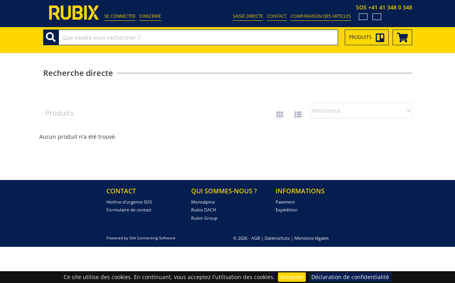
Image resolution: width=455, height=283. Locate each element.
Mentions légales (311, 238)
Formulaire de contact (129, 210)
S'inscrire (150, 16)
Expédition (287, 210)
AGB (255, 238)
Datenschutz (277, 238)
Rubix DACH (203, 210)
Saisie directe (248, 16)
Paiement (285, 202)
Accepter (291, 277)
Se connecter (119, 16)
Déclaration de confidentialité (350, 277)
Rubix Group (204, 218)
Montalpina (203, 202)
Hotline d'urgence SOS (129, 202)
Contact (277, 16)
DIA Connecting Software (152, 238)
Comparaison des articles (321, 16)
